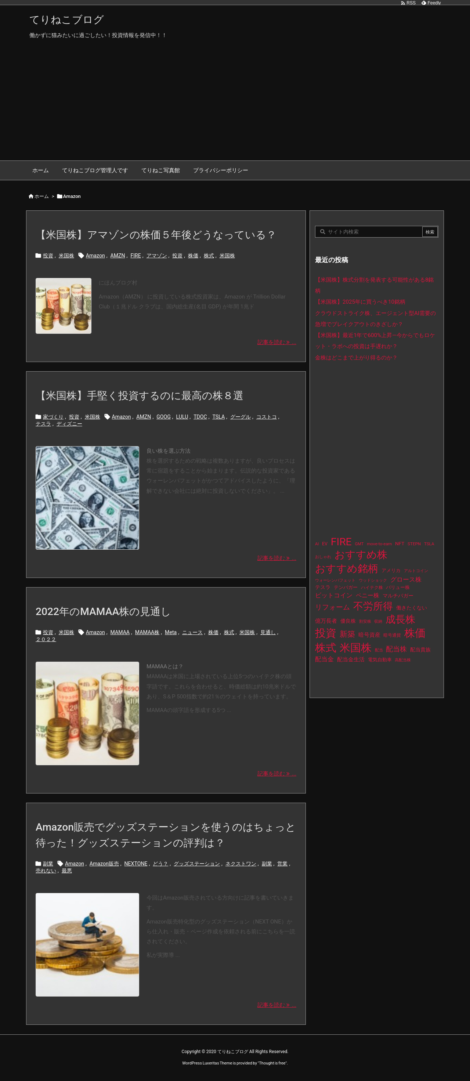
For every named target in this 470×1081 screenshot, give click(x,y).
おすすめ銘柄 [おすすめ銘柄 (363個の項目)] (346, 569)
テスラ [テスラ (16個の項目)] (322, 587)
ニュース (192, 632)
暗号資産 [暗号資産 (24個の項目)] (369, 635)
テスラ (43, 424)
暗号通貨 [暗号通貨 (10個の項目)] (392, 635)
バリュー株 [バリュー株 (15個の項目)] (398, 587)
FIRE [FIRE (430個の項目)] (341, 542)
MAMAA (120, 632)
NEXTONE (136, 864)
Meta (171, 632)
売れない (46, 871)
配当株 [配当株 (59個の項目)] (396, 649)
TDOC (200, 417)
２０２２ (46, 639)
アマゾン (157, 255)
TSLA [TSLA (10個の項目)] (429, 543)
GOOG (163, 417)
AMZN (118, 255)
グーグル (240, 417)
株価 (193, 255)
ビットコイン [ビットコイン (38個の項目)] (333, 595)
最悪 (67, 871)
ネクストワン (240, 864)
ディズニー (69, 424)
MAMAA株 (147, 632)
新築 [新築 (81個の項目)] (347, 634)
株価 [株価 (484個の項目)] (415, 633)
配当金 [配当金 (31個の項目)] (324, 659)
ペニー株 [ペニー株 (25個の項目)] (367, 595)
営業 (282, 864)
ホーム (42, 196)
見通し (268, 632)
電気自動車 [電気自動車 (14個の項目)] (380, 659)
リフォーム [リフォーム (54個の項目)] (332, 607)
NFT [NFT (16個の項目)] (399, 543)
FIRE (135, 255)
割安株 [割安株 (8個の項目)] (365, 621)
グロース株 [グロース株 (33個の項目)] (406, 579)
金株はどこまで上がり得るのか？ (356, 357)
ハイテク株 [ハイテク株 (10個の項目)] (372, 587)
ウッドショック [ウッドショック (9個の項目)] (373, 580)
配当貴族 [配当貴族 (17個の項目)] (420, 649)
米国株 (66, 255)
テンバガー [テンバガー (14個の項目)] (346, 587)
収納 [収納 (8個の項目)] (378, 621)
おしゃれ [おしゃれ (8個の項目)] (323, 556)
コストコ (266, 417)
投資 (48, 255)
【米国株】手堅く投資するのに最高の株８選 (139, 396)
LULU (182, 417)
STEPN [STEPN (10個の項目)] (414, 543)
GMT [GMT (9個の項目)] (359, 544)
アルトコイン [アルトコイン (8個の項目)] (416, 570)
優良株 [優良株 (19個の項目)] (348, 621)
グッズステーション (197, 864)
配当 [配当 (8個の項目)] (379, 650)
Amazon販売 (104, 864)
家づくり (53, 417)
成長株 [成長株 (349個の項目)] (400, 619)
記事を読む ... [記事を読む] (276, 342)
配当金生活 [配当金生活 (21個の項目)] (351, 659)
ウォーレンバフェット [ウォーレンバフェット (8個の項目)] (335, 580)
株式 (209, 255)
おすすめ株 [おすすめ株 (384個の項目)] (361, 555)
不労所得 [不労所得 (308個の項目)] (373, 606)
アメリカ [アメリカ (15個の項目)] (391, 570)
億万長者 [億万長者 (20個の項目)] (326, 621)
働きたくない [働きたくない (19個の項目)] (411, 608)
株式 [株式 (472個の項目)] (325, 647)
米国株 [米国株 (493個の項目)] (356, 647)
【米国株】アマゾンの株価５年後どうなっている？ (156, 235)
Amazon (95, 255)
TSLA (218, 417)
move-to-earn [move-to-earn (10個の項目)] (379, 543)
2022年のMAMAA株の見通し (103, 611)
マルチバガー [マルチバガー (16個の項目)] (398, 596)
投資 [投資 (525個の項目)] (325, 633)
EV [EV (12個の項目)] (325, 543)
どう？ (160, 864)
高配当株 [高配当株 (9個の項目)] (403, 660)
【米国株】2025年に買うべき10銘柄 (360, 302)
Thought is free (272, 1063)
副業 (48, 864)
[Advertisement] (235, 105)
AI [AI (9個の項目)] (317, 544)
